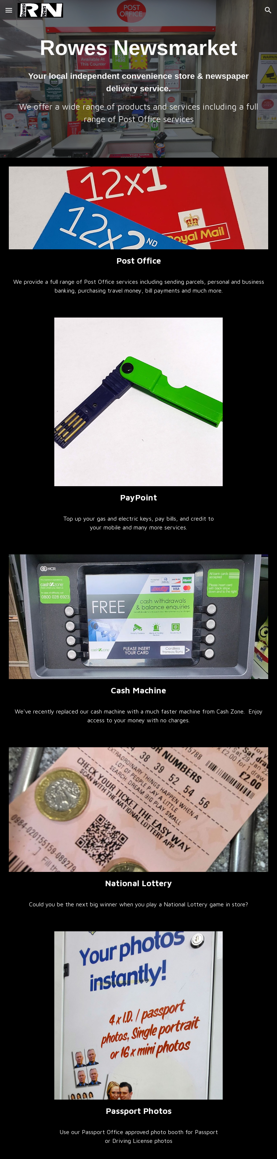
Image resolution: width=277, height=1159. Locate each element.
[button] (9, 10)
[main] (139, 78)
